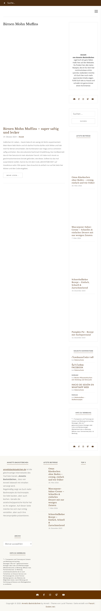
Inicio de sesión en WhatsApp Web (83, 385)
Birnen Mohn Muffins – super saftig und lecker (31, 130)
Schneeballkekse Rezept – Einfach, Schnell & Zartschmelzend (56, 520)
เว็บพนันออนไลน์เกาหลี (83, 357)
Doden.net (50, 606)
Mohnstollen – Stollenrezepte (78, 398)
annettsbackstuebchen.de (14, 469)
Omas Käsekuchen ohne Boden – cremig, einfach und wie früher (83, 180)
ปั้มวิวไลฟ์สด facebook (78, 366)
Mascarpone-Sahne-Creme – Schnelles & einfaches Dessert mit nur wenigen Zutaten (56, 497)
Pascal (91, 603)
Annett (21, 137)
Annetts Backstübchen (31, 603)
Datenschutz (79, 360)
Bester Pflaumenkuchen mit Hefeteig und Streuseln (82, 379)
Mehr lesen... (13, 175)
